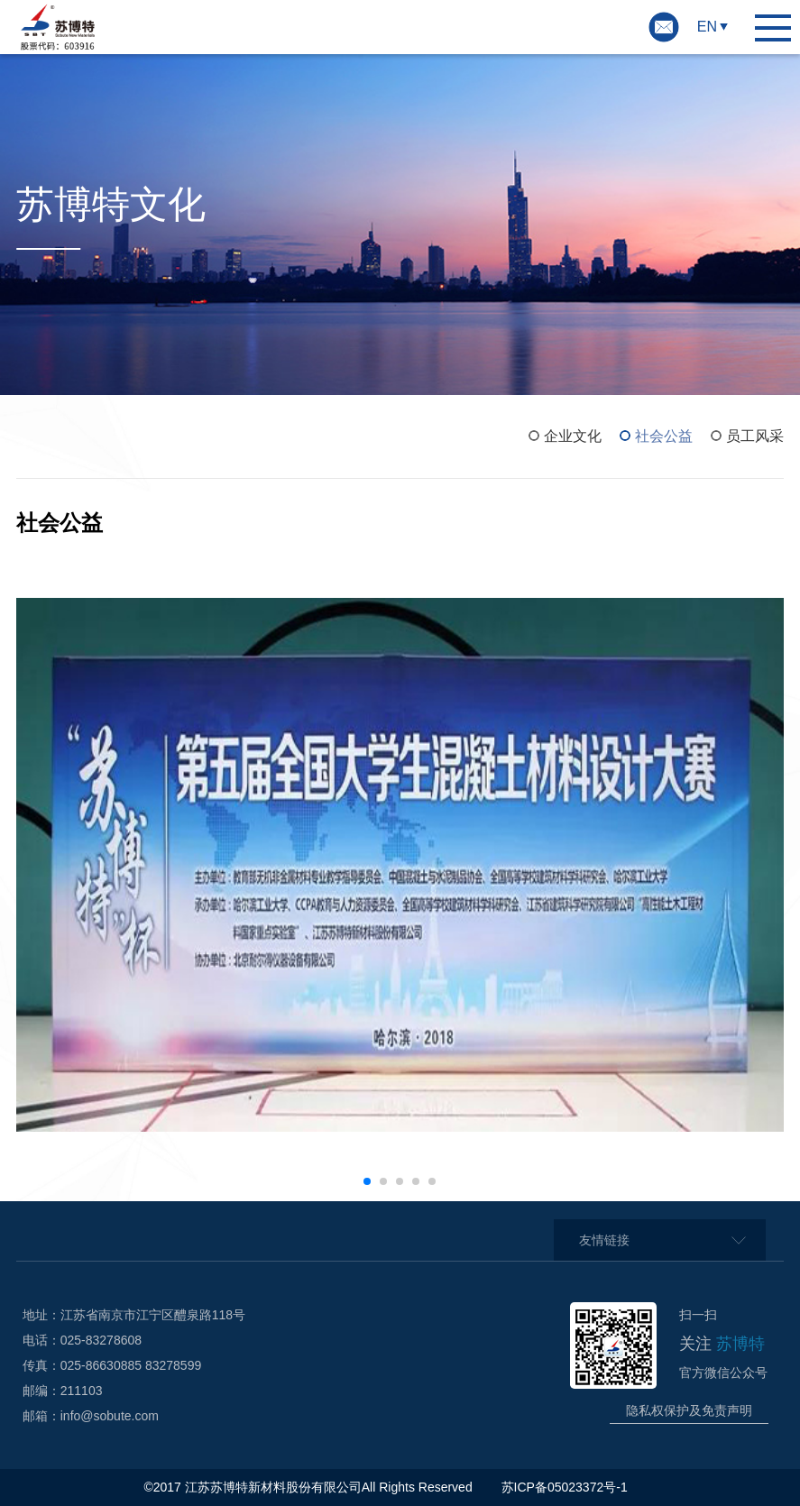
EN (707, 26)
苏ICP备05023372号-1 (566, 1487)
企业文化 (573, 436)
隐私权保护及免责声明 (689, 1410)
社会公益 (664, 436)
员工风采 (755, 436)
